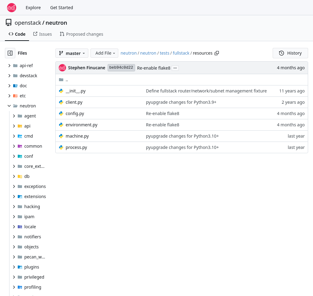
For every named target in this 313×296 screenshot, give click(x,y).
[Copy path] (217, 53)
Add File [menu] (105, 53)
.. (63, 79)
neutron (56, 23)
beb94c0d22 (121, 67)
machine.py (77, 136)
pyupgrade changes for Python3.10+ (182, 136)
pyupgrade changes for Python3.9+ (181, 102)
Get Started (61, 7)
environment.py (82, 125)
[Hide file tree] (10, 53)
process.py (76, 147)
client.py (74, 102)
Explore (33, 7)
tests (164, 53)
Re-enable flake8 (154, 68)
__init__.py (76, 91)
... (175, 67)
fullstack (181, 53)
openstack (28, 23)
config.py (75, 113)
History (290, 53)
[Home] (11, 7)
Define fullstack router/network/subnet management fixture (206, 91)
